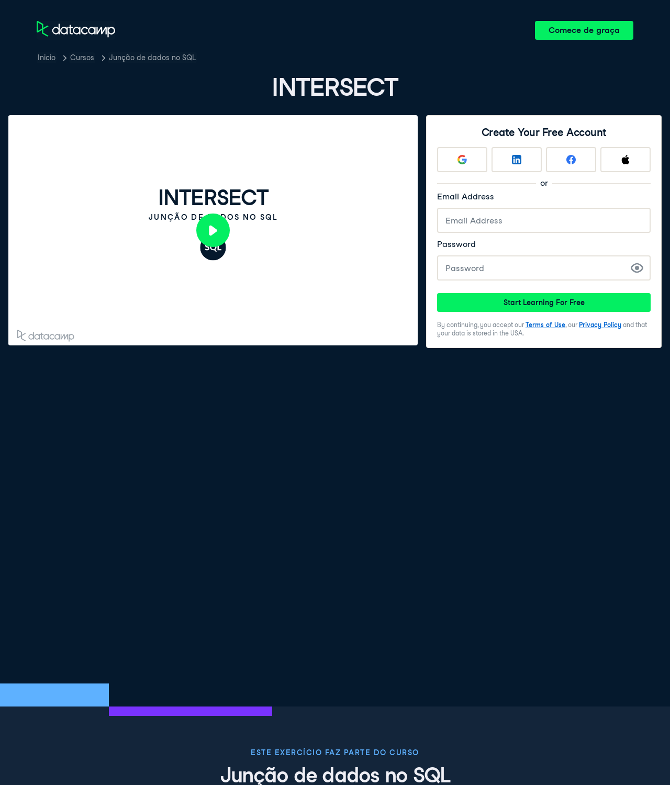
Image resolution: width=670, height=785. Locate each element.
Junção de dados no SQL (152, 57)
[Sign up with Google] (462, 159)
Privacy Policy (600, 325)
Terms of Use (545, 325)
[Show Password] (637, 268)
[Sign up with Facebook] (571, 159)
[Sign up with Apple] (625, 159)
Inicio (46, 57)
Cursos (82, 57)
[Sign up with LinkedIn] (517, 159)
